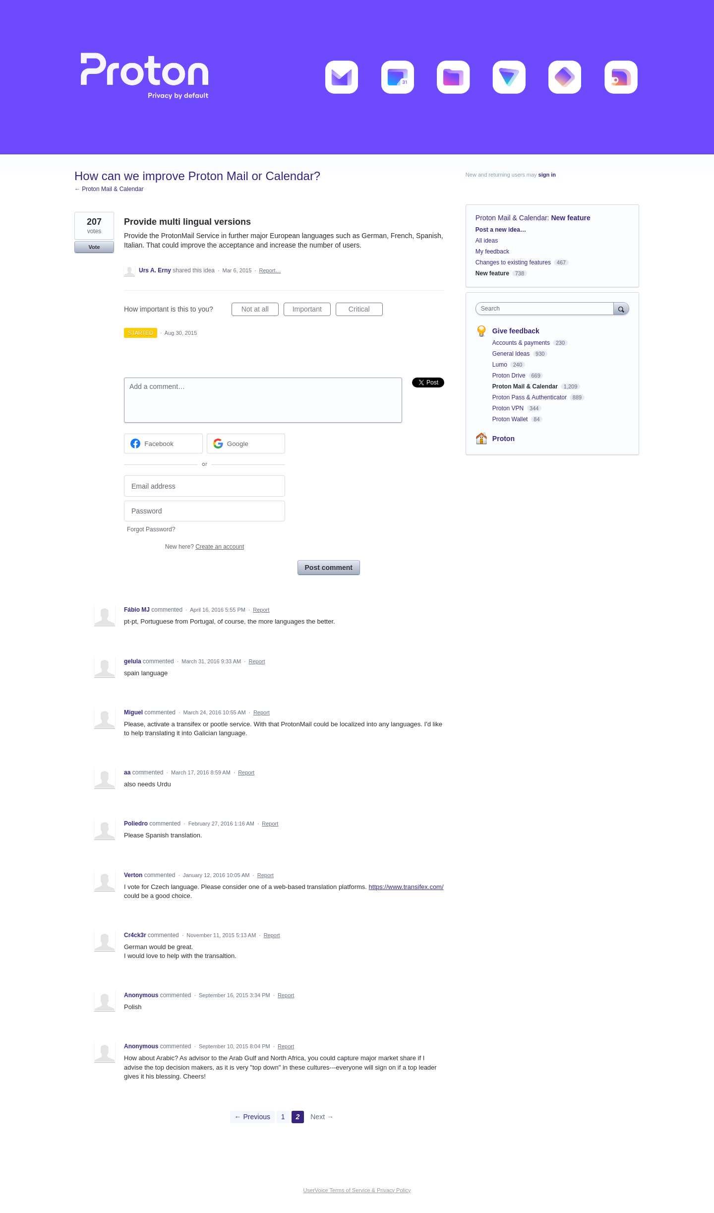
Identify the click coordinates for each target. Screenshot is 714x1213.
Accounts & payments (521, 342)
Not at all (260, 310)
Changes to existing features (513, 262)
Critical (366, 310)
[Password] (204, 511)
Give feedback (515, 331)
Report (261, 610)
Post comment (329, 568)
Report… (270, 270)
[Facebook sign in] (163, 443)
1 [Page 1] (283, 1117)
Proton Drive (509, 375)
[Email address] (204, 486)
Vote (94, 247)
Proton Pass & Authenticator (530, 397)
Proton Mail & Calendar (511, 218)
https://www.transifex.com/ (406, 887)
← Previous (252, 1117)
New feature (570, 218)
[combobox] (547, 308)
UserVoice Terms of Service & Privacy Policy (357, 1190)
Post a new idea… (501, 229)
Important (312, 310)
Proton (503, 439)
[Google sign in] (246, 443)
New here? (204, 546)
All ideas (487, 240)
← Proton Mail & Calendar (108, 189)
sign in (547, 175)
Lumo (500, 364)
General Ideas (512, 353)
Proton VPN (509, 408)
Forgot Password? (151, 529)
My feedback (492, 251)
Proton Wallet (511, 419)
